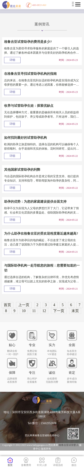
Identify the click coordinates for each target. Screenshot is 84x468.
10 (24, 311)
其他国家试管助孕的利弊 (22, 169)
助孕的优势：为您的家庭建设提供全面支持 (35, 201)
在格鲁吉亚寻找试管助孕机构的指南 (30, 73)
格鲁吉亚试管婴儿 (69, 445)
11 (34, 311)
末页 (75, 311)
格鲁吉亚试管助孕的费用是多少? (28, 41)
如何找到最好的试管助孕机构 (25, 137)
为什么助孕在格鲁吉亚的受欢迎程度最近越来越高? (41, 233)
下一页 (58, 311)
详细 (12, 59)
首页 (7, 305)
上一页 (23, 305)
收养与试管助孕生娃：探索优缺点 (28, 105)
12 (44, 311)
